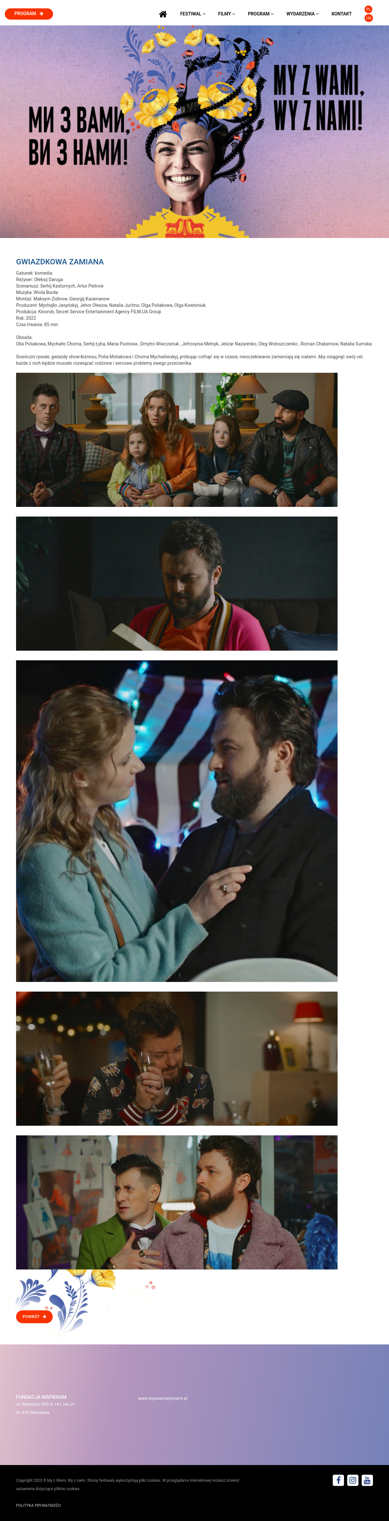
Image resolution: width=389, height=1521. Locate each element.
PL (368, 9)
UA (368, 18)
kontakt (341, 13)
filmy (226, 13)
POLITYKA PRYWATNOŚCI (38, 1505)
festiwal (192, 13)
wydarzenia (302, 13)
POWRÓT (34, 1316)
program (28, 13)
